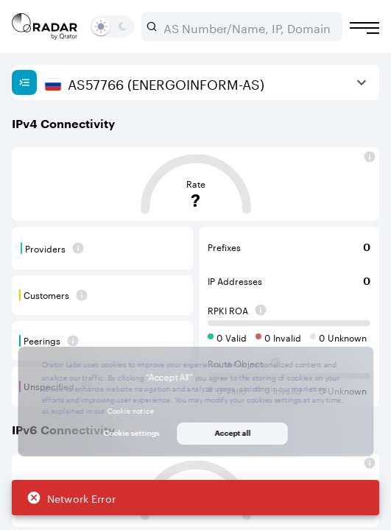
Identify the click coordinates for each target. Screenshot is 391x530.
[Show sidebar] (24, 82)
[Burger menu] (364, 28)
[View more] (361, 82)
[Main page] (45, 26)
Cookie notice (130, 410)
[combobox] (248, 26)
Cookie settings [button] (132, 432)
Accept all (232, 432)
